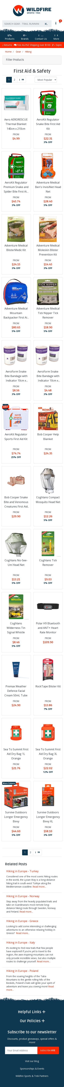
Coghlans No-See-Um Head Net (16, 562)
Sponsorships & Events (32, 1068)
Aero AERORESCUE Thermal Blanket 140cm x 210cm (16, 124)
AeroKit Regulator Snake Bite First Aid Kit (48, 124)
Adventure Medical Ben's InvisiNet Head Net (48, 187)
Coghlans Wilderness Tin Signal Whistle (16, 628)
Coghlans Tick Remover (48, 562)
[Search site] (46, 23)
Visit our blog (32, 1061)
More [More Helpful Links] (56, 37)
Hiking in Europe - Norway (22, 896)
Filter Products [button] (15, 60)
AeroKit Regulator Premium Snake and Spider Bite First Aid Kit (15, 187)
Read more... (39, 886)
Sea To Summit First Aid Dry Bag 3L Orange (48, 754)
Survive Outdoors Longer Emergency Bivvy (16, 816)
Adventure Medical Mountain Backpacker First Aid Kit (16, 313)
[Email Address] (21, 1050)
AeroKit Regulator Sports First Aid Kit (15, 436)
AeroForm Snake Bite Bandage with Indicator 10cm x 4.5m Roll (48, 376)
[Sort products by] (46, 80)
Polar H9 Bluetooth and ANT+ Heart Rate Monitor (48, 628)
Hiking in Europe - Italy (20, 942)
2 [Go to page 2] (14, 79)
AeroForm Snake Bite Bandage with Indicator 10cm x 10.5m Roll (16, 376)
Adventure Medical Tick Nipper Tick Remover (48, 313)
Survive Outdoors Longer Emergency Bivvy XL (48, 816)
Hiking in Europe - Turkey (22, 871)
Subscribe (48, 1050)
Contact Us (41, 37)
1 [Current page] (9, 79)
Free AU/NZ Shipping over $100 (32, 44)
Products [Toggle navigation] (9, 37)
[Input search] (21, 23)
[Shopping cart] (57, 23)
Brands (25, 37)
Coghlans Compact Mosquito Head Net (48, 500)
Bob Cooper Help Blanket (48, 436)
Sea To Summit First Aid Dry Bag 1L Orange (15, 754)
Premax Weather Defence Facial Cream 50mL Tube (15, 690)
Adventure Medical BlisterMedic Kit (16, 248)
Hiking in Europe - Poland (22, 971)
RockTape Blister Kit (48, 686)
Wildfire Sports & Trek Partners (32, 1076)
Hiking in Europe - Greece (22, 921)
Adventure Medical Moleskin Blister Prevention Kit (48, 250)
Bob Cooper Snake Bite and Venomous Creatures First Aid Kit (16, 502)
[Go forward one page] (21, 80)
